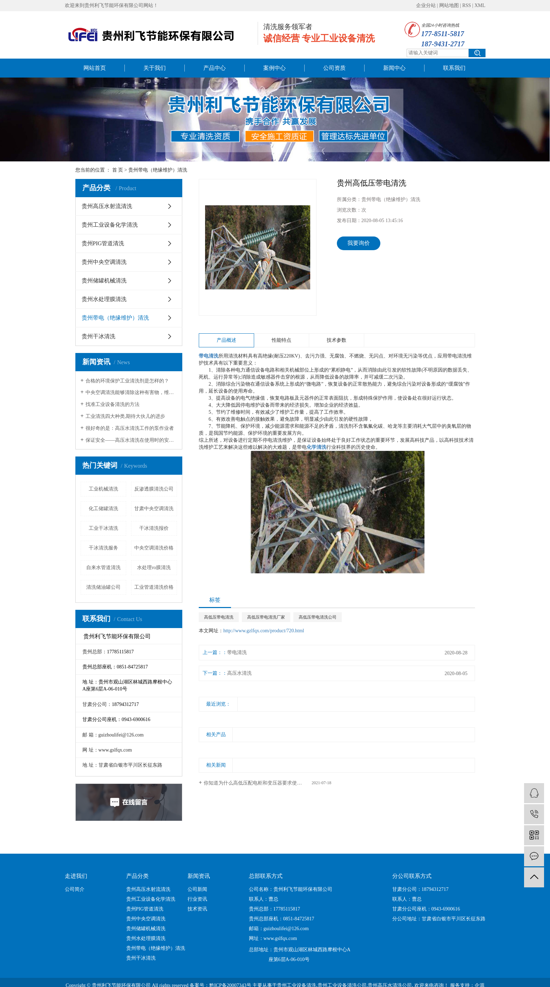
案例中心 (274, 68)
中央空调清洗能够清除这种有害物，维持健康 (131, 392)
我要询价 (358, 243)
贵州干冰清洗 (98, 336)
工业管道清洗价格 (154, 587)
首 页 (117, 170)
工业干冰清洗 (103, 528)
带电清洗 (237, 652)
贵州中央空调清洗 (104, 262)
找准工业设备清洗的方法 (113, 404)
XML (479, 5)
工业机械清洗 (103, 489)
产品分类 (137, 876)
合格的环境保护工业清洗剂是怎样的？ (127, 381)
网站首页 (94, 68)
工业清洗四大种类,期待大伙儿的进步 (125, 416)
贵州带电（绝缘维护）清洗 (157, 170)
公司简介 (74, 889)
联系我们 (454, 68)
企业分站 (426, 5)
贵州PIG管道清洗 (103, 243)
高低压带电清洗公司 (318, 617)
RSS (466, 5)
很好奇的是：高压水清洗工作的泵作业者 (130, 428)
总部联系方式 (266, 876)
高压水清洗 (239, 673)
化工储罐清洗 (103, 508)
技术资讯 (197, 909)
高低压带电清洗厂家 (266, 617)
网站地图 (449, 5)
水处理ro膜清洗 (154, 567)
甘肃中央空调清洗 (154, 508)
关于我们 (154, 68)
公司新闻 (197, 889)
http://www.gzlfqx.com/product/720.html (263, 630)
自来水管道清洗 (103, 567)
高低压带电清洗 (218, 617)
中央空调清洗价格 (154, 548)
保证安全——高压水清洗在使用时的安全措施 (131, 440)
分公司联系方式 (412, 876)
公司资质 (334, 68)
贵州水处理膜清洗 (104, 299)
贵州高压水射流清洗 (107, 206)
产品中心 (214, 68)
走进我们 (76, 876)
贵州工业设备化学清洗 (110, 225)
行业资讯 (197, 899)
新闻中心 (394, 68)
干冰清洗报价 (154, 528)
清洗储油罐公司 (103, 587)
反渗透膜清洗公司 (154, 489)
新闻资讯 (199, 876)
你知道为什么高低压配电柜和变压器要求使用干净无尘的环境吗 (267, 783)
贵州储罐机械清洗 (104, 281)
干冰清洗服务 (103, 548)
